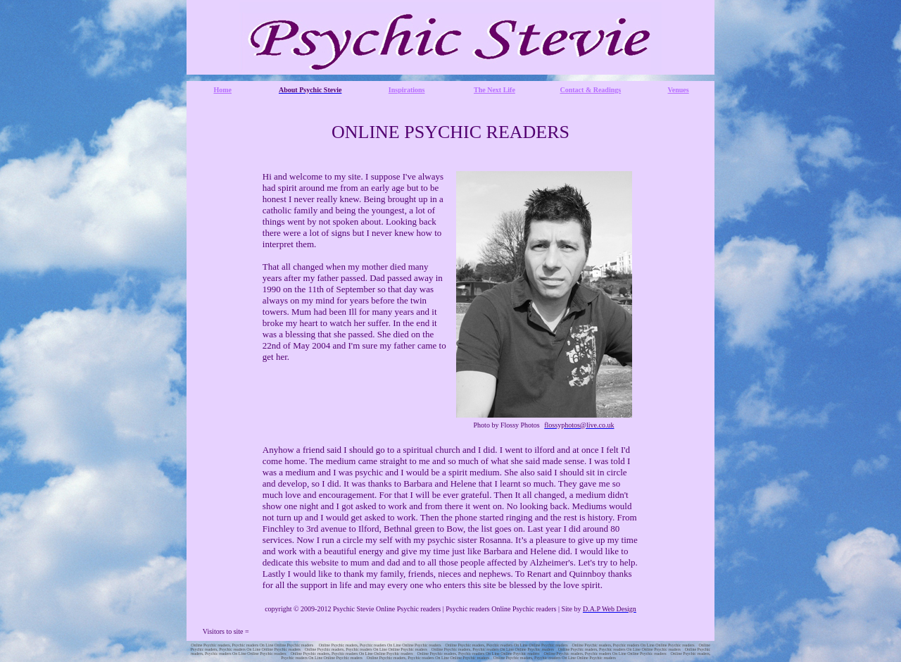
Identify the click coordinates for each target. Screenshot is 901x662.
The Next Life (494, 90)
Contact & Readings (591, 90)
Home (222, 90)
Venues (678, 90)
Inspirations (407, 90)
